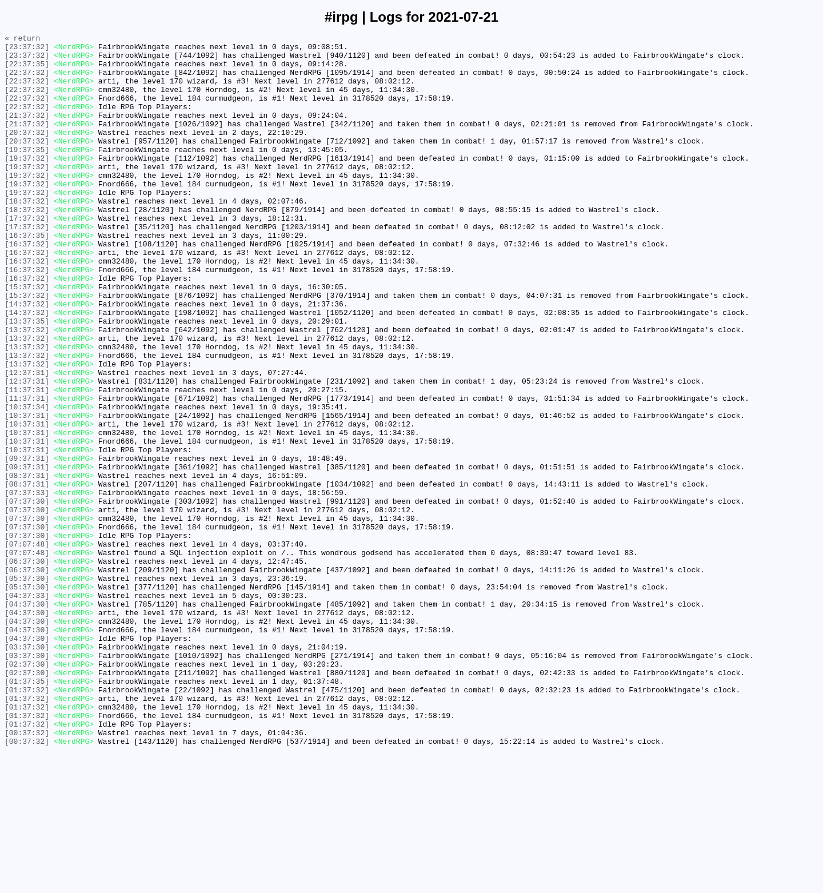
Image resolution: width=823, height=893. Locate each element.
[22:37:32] (27, 80)
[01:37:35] (27, 811)
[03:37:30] (27, 770)
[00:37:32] (27, 873)
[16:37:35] (27, 276)
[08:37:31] (27, 564)
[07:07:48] (27, 646)
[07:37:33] (27, 585)
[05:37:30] (27, 688)
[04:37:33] (27, 708)
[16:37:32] (27, 286)
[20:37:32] (27, 152)
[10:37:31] (27, 492)
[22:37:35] (27, 70)
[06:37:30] (27, 667)
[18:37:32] (27, 235)
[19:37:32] (27, 183)
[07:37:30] (27, 595)
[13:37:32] (27, 389)
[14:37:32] (27, 358)
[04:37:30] (27, 718)
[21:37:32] (27, 132)
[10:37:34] (27, 482)
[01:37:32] (27, 821)
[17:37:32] (27, 255)
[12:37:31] (27, 441)
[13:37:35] (27, 379)
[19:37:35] (27, 173)
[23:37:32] (27, 50)
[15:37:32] (27, 338)
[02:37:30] (27, 791)
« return (22, 39)
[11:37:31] (27, 461)
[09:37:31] (27, 544)
